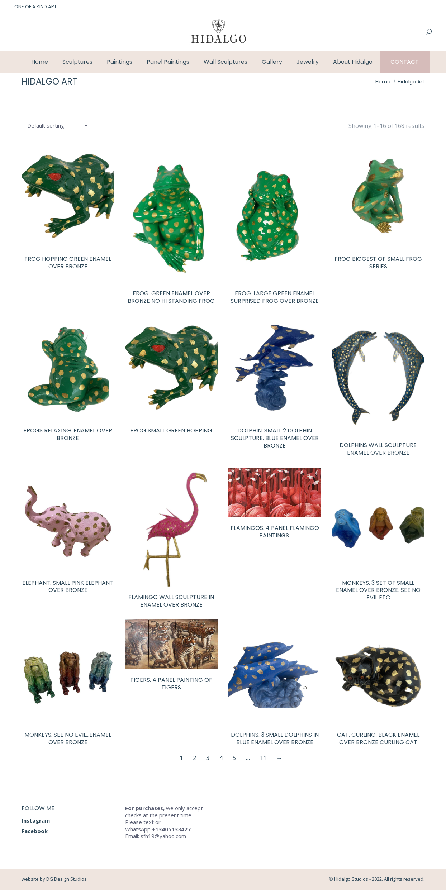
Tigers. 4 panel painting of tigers (171, 684)
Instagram (36, 820)
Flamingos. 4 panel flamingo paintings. (275, 532)
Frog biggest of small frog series (378, 263)
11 (263, 758)
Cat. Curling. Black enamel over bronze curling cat (378, 738)
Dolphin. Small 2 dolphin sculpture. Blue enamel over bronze (275, 438)
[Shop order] (58, 126)
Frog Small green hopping (171, 430)
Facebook (35, 830)
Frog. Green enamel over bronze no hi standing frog (171, 297)
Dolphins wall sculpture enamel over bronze (378, 449)
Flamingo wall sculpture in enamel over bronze (171, 601)
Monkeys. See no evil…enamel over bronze (67, 738)
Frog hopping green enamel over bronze (67, 263)
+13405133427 (171, 829)
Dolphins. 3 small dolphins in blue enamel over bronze (275, 738)
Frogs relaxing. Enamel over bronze (67, 434)
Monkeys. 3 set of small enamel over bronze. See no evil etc (378, 590)
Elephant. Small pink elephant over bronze (67, 586)
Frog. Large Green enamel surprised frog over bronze (275, 297)
